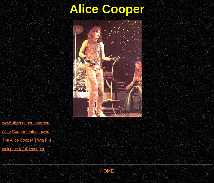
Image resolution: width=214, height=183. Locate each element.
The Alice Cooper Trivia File (27, 140)
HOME (107, 171)
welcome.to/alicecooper (23, 149)
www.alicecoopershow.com (26, 123)
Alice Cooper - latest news (25, 131)
